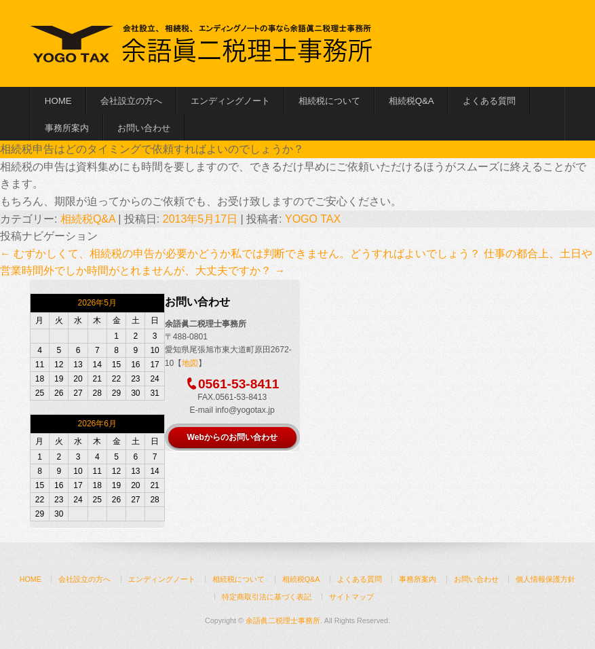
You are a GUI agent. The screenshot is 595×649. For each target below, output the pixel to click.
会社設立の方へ (131, 101)
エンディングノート (230, 101)
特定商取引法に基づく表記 (266, 597)
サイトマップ (351, 597)
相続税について (329, 101)
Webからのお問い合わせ (232, 437)
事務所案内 (67, 128)
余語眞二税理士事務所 (283, 620)
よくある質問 (489, 101)
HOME (58, 101)
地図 (190, 363)
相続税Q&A (411, 101)
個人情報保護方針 (545, 579)
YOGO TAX (313, 219)
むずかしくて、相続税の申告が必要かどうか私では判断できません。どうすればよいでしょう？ (240, 253)
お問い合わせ (143, 128)
